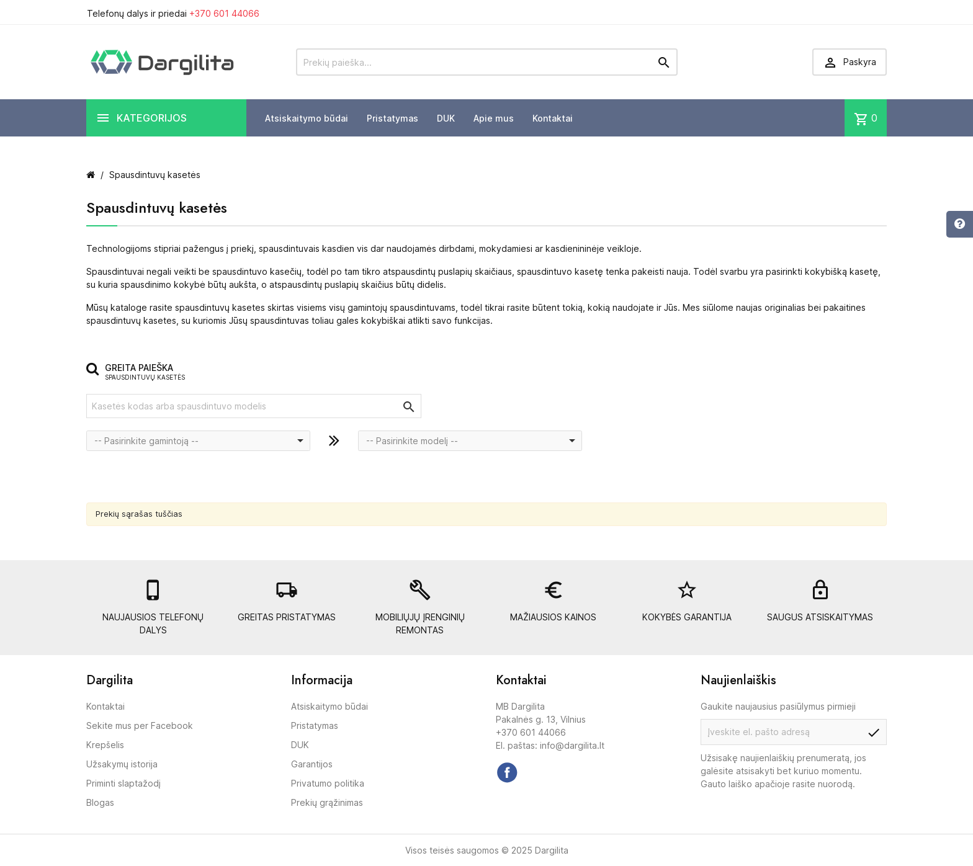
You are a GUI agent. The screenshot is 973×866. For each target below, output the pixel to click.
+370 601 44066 (224, 13)
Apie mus (493, 118)
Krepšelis (105, 744)
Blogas (100, 802)
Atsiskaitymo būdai (306, 118)
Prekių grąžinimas (327, 802)
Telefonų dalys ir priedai (173, 13)
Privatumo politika (327, 783)
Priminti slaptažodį (123, 783)
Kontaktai (552, 118)
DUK (446, 118)
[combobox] (198, 441)
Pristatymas (392, 118)
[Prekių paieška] (486, 62)
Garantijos (312, 764)
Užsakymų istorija (122, 764)
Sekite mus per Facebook (139, 725)
